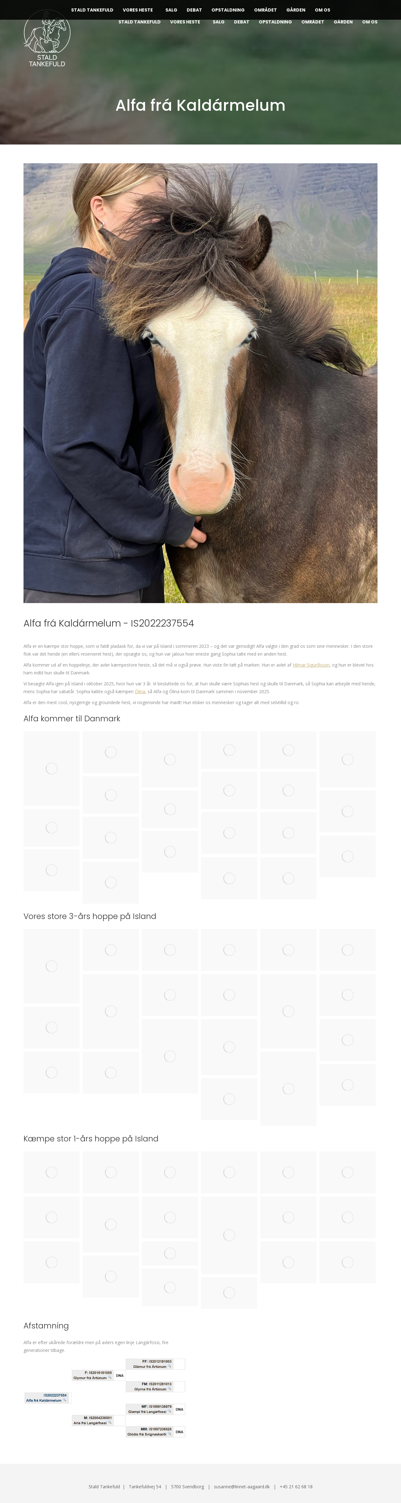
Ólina (140, 691)
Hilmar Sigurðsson (311, 665)
